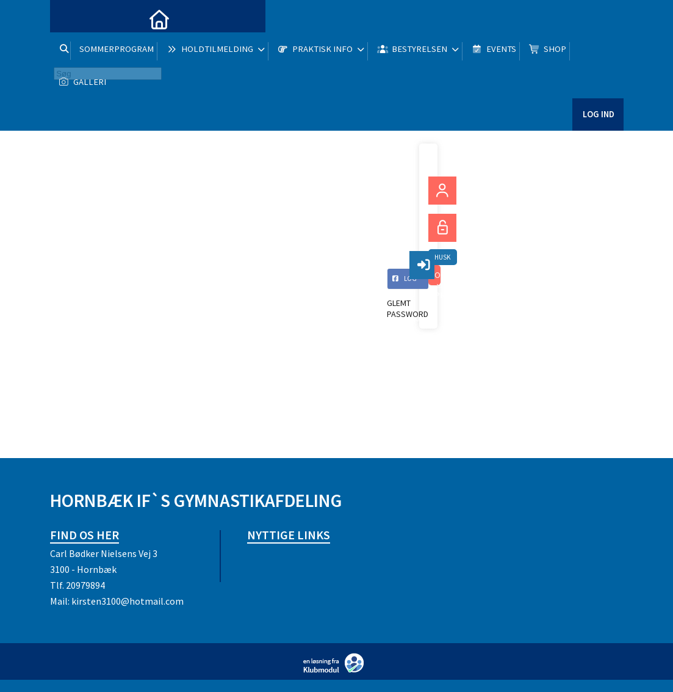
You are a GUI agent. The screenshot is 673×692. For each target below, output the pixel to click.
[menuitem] (68, 18)
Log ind (597, 128)
